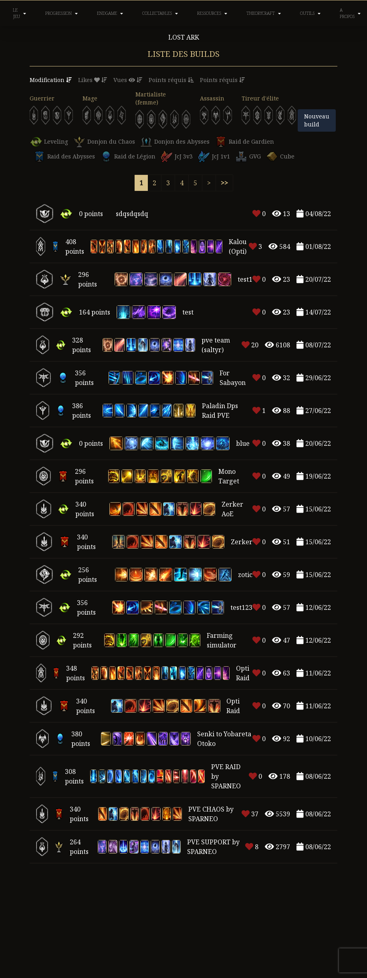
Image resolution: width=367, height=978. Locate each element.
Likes (92, 80)
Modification (51, 80)
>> (224, 182)
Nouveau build (316, 120)
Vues (127, 80)
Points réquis (171, 80)
